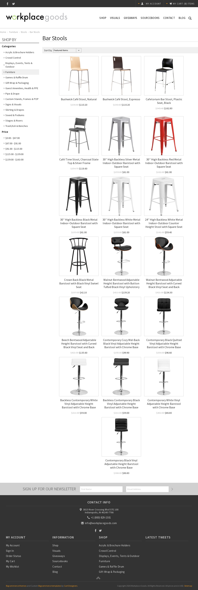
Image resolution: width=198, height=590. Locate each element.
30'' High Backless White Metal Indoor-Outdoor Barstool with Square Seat (121, 223)
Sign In (10, 550)
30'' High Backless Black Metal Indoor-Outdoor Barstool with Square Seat (79, 223)
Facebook (7, 3)
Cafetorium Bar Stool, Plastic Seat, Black (164, 101)
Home (3, 32)
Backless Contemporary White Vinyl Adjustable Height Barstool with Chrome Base (79, 403)
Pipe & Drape (12, 93)
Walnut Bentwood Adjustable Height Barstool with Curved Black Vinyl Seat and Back (164, 283)
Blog (182, 18)
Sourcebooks (150, 18)
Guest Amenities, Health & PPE (21, 88)
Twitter (13, 3)
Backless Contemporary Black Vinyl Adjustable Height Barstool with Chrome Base (121, 403)
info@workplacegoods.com (99, 523)
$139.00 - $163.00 (14, 159)
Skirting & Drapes (14, 109)
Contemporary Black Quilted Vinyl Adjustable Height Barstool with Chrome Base (164, 343)
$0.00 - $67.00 (12, 138)
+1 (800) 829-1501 (99, 517)
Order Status (13, 556)
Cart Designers (70, 585)
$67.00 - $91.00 (13, 143)
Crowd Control (13, 57)
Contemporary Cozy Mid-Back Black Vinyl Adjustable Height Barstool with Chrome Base (121, 343)
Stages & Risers (14, 120)
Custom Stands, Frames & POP (22, 99)
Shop (102, 18)
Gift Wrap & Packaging (17, 82)
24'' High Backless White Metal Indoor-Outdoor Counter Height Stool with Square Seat (164, 223)
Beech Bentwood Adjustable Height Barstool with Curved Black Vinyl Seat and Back (78, 343)
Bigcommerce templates (49, 585)
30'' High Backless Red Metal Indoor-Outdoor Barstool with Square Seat (164, 163)
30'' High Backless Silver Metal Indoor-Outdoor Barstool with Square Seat (121, 163)
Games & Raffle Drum (16, 77)
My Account (13, 545)
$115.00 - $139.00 (14, 154)
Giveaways (130, 18)
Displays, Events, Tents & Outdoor (18, 64)
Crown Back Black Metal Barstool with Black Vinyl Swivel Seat (79, 283)
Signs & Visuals (13, 104)
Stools (24, 32)
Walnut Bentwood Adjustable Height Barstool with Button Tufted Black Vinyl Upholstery (121, 283)
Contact (169, 18)
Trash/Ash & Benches (16, 126)
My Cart (10, 561)
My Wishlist (12, 566)
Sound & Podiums (14, 115)
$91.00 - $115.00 (13, 148)
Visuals (115, 18)
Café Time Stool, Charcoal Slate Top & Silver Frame (79, 161)
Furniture (13, 32)
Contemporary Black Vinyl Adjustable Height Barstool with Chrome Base (121, 463)
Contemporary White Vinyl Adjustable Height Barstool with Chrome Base (164, 403)
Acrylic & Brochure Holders (19, 52)
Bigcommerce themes (16, 585)
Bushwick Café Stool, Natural (79, 99)
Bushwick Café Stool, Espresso (121, 99)
